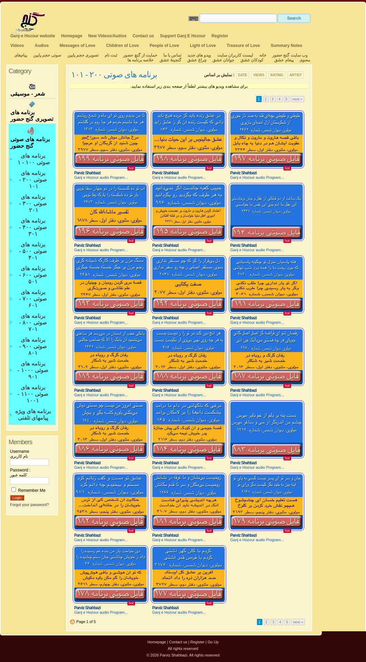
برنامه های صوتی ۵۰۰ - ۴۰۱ (33, 251)
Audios (42, 45)
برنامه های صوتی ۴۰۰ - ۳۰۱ (33, 227)
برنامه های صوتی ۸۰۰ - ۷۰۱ (33, 322)
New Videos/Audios (107, 35)
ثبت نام (111, 55)
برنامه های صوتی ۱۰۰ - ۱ (33, 159)
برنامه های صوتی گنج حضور (32, 137)
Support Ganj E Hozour (182, 35)
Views (258, 75)
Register (220, 35)
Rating (276, 75)
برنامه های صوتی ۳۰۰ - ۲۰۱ (33, 203)
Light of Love (203, 45)
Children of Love (122, 45)
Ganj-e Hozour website (32, 35)
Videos (17, 45)
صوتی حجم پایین (46, 55)
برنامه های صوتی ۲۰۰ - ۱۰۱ (33, 179)
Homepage (71, 35)
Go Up (213, 642)
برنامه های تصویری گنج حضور (32, 111)
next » (297, 99)
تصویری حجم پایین (82, 55)
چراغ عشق (196, 60)
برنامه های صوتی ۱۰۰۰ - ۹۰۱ (33, 370)
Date (242, 75)
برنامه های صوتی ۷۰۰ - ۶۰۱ (33, 298)
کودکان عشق (251, 60)
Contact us (143, 35)
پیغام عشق (283, 60)
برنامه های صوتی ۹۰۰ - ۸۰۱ (33, 346)
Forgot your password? (29, 505)
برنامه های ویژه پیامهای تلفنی (33, 414)
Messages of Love (77, 45)
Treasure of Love (243, 45)
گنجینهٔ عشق (170, 60)
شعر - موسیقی (32, 89)
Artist (295, 75)
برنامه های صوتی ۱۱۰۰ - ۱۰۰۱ (33, 393)
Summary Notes (286, 45)
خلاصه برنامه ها (140, 60)
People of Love (164, 45)
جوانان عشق (223, 60)
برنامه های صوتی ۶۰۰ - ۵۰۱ (33, 274)
